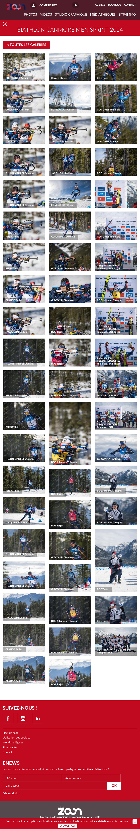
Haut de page (10, 733)
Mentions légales (13, 742)
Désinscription (11, 793)
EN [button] (75, 5)
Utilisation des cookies (16, 737)
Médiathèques (103, 14)
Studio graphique (71, 14)
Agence (100, 5)
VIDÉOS (46, 14)
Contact (7, 752)
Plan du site (10, 747)
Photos (30, 14)
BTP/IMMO (127, 14)
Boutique (114, 5)
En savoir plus (67, 826)
